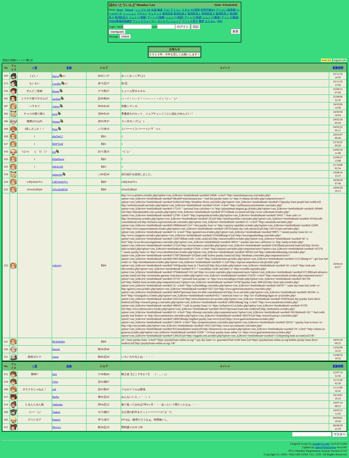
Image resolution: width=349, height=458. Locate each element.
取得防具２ (208, 13)
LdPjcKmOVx (60, 181)
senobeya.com (320, 443)
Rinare (55, 91)
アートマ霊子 (190, 21)
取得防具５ (121, 17)
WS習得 (195, 9)
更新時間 (338, 67)
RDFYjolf (57, 144)
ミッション (129, 13)
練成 (159, 9)
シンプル (140, 9)
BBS (220, 21)
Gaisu (55, 356)
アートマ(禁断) (156, 17)
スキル (186, 9)
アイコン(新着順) (226, 9)
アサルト (142, 13)
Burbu (55, 396)
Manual (129, 9)
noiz (54, 374)
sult (54, 389)
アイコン (175, 9)
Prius (55, 129)
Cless (55, 381)
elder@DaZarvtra (325, 447)
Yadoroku (57, 404)
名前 (69, 67)
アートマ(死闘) (193, 17)
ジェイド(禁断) (138, 17)
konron (56, 349)
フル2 (166, 9)
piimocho (57, 174)
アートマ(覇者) (230, 17)
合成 (153, 9)
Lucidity (56, 83)
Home (119, 9)
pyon (55, 114)
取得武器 (167, 13)
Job (148, 9)
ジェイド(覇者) (212, 17)
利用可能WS (208, 9)
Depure (56, 121)
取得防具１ (194, 13)
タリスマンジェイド (169, 21)
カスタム (210, 21)
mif (54, 152)
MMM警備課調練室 (120, 21)
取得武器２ (180, 13)
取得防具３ (222, 13)
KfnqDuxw (58, 159)
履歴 (201, 21)
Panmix (56, 419)
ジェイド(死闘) (175, 17)
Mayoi (55, 76)
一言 (34, 67)
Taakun (56, 412)
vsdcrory (57, 265)
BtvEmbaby (58, 341)
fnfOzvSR (57, 166)
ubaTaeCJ (57, 136)
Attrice (56, 106)
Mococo (56, 427)
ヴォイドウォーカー (145, 21)
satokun (56, 99)
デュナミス (155, 13)
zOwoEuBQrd (60, 189)
